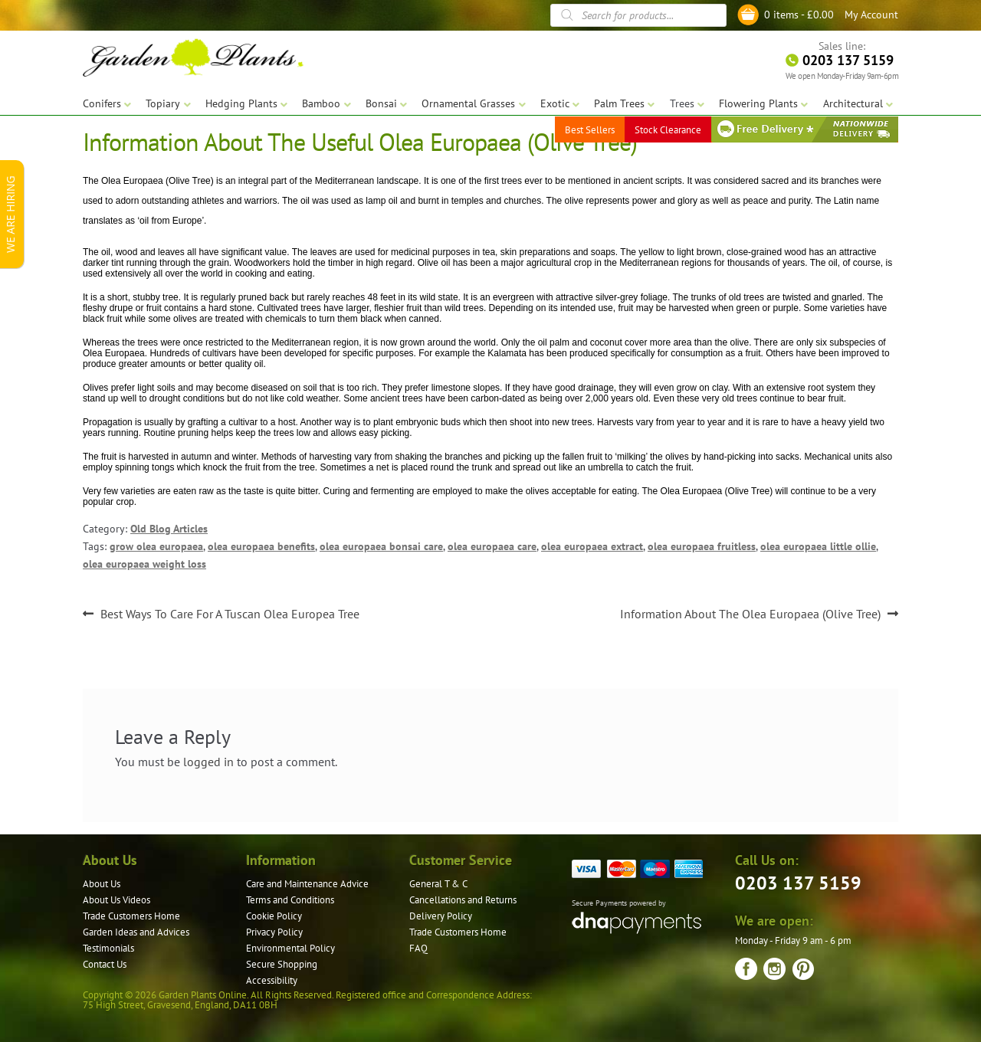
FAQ (418, 948)
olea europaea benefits (261, 546)
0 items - (799, 14)
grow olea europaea (156, 546)
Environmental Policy (290, 948)
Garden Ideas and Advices (136, 932)
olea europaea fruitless (702, 546)
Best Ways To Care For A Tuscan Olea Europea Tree (229, 614)
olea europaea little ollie (818, 546)
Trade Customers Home (131, 915)
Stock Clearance (668, 129)
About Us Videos (116, 899)
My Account (871, 14)
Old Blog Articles (169, 529)
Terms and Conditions (290, 899)
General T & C (438, 883)
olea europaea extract (592, 546)
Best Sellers (590, 129)
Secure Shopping (281, 964)
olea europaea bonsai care (381, 546)
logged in (208, 761)
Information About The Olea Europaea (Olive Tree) (750, 614)
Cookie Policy (274, 915)
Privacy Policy (274, 932)
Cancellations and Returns (463, 899)
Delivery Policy (440, 915)
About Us (101, 883)
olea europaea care (492, 546)
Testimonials (108, 948)
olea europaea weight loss (144, 564)
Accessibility (271, 980)
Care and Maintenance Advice (307, 883)
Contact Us (104, 964)
